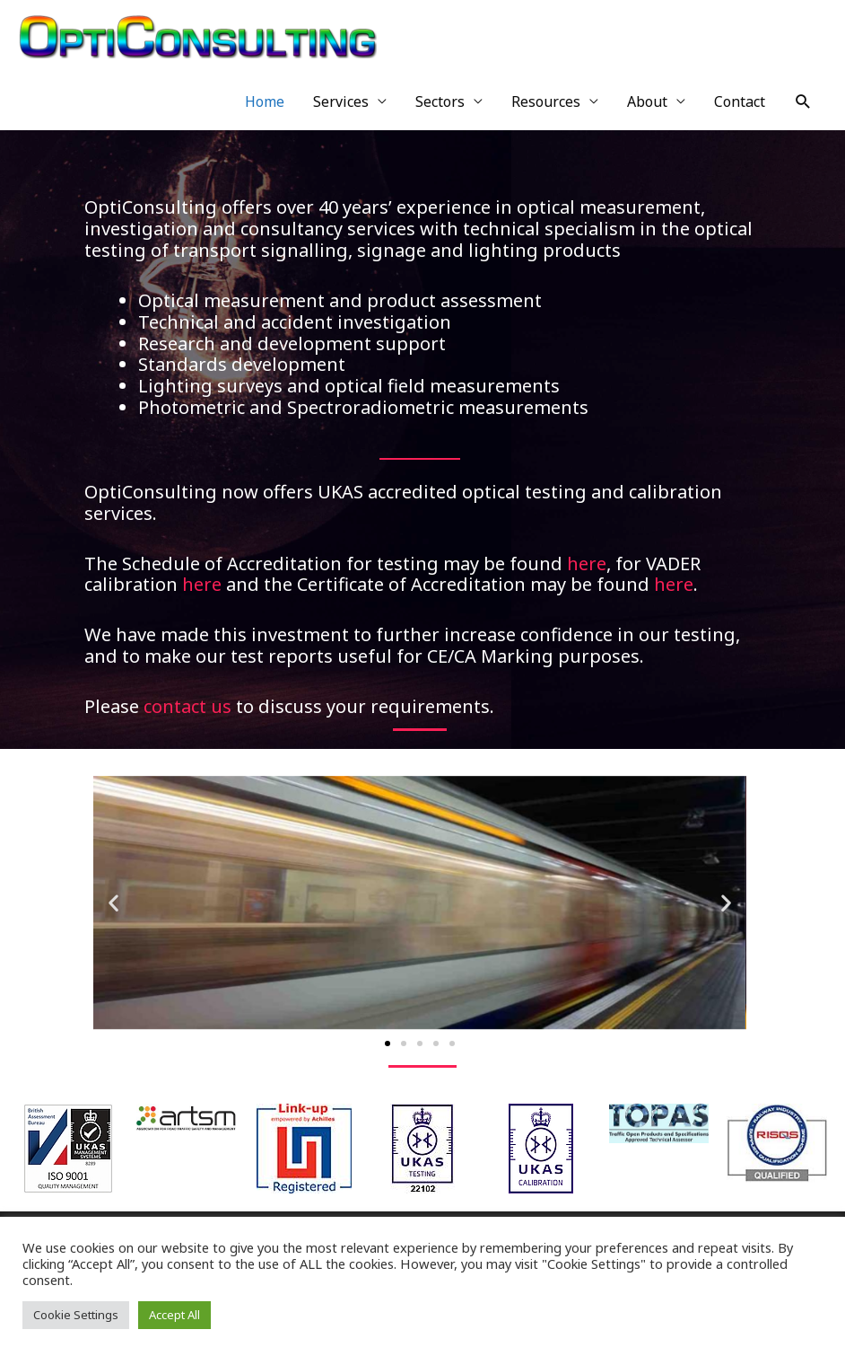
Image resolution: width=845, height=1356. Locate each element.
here (586, 563)
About (647, 101)
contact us (187, 706)
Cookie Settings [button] (75, 1315)
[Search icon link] (803, 101)
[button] (113, 903)
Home (264, 101)
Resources (545, 101)
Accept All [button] (174, 1315)
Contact (739, 101)
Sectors (440, 101)
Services (341, 101)
